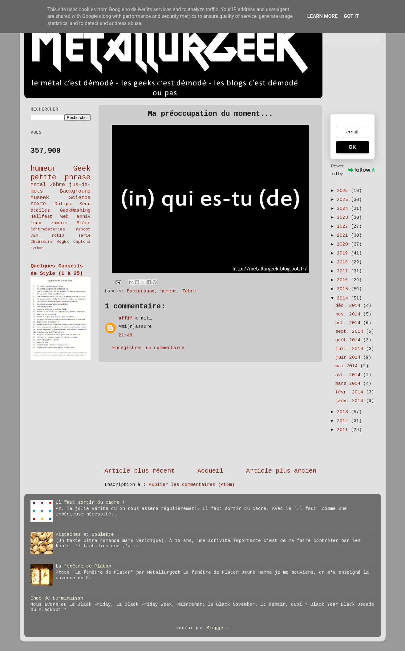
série (84, 235)
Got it (351, 16)
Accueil (210, 470)
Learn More (322, 16)
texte (38, 204)
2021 (344, 235)
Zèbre (189, 291)
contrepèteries (47, 229)
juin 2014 (349, 357)
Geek (82, 169)
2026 (344, 190)
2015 (344, 289)
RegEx (63, 241)
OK (352, 147)
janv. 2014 (350, 400)
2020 (344, 244)
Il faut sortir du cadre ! (90, 502)
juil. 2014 (350, 348)
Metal (38, 185)
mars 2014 (349, 383)
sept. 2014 (350, 331)
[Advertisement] (210, 415)
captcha (82, 241)
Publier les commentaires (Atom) (192, 484)
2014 (344, 298)
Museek (39, 198)
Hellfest (41, 216)
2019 (344, 253)
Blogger (216, 627)
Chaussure (41, 241)
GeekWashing (75, 210)
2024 (344, 208)
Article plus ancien (281, 470)
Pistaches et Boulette (85, 534)
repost (83, 229)
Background (141, 291)
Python (36, 248)
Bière (84, 223)
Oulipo (63, 203)
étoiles (40, 210)
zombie (59, 223)
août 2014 (349, 340)
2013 (344, 411)
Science (80, 198)
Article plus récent (139, 470)
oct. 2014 (349, 322)
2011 (344, 429)
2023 (344, 217)
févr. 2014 (350, 392)
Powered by (353, 169)
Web (64, 216)
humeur (168, 291)
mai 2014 (347, 366)
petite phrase (60, 177)
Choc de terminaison (56, 598)
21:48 (125, 335)
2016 (344, 280)
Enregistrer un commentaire (148, 347)
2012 (344, 420)
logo (36, 223)
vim (34, 235)
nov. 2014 (349, 314)
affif (125, 318)
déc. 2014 (349, 305)
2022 (344, 226)
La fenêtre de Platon (83, 566)
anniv (84, 216)
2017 (344, 271)
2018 (344, 262)
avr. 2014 (349, 374)
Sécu (85, 203)
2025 (344, 199)
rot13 (58, 235)
